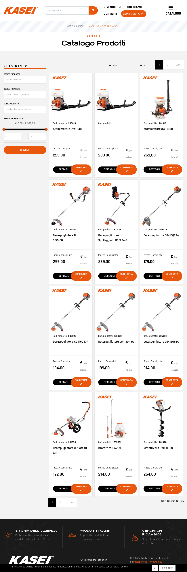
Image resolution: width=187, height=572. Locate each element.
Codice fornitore (12, 89)
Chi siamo (134, 7)
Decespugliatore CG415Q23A (161, 235)
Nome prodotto (11, 103)
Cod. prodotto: (60, 123)
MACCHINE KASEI (75, 26)
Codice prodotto (12, 74)
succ (178, 64)
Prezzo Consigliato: (62, 148)
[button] (93, 10)
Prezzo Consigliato (13, 118)
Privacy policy (155, 561)
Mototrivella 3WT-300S (158, 448)
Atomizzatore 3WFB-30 (158, 129)
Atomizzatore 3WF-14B (67, 129)
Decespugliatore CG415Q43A (116, 342)
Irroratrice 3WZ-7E (109, 448)
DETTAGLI (63, 169)
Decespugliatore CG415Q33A (70, 342)
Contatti (110, 14)
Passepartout (140, 561)
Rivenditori (112, 7)
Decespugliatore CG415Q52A (161, 342)
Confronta (133, 14)
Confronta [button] (81, 169)
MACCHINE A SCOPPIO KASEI (103, 26)
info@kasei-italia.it (95, 560)
